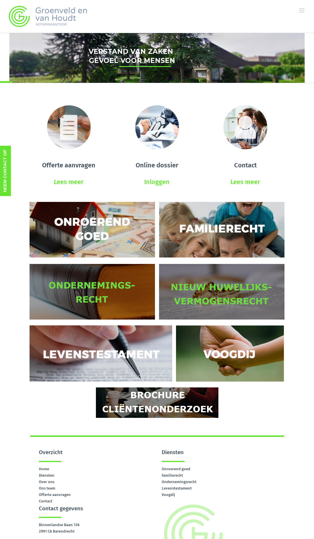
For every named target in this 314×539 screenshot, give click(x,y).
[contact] (245, 107)
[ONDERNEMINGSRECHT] (92, 266)
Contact (45, 501)
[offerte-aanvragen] (69, 107)
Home (44, 469)
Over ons (46, 482)
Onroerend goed (176, 469)
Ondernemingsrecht (179, 482)
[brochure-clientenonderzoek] (157, 389)
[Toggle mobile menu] (302, 10)
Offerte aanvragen (55, 494)
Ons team (47, 488)
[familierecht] (221, 204)
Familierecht (172, 475)
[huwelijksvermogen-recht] (221, 266)
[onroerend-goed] (92, 204)
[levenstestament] (101, 327)
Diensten (46, 475)
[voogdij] (230, 327)
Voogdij (168, 494)
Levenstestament (177, 488)
